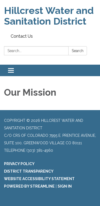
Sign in (65, 186)
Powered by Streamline (29, 186)
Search (77, 51)
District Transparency (29, 171)
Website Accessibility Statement (39, 179)
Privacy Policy (19, 164)
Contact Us (22, 36)
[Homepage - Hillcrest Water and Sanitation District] (50, 15)
